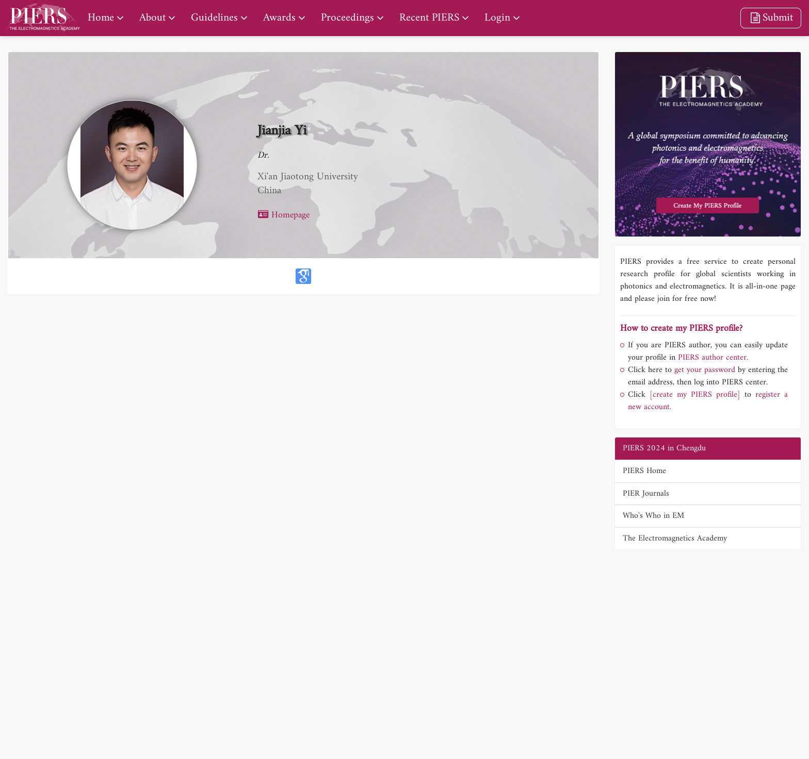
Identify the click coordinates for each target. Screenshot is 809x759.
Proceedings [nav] (347, 17)
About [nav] (152, 17)
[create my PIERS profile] (695, 394)
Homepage (283, 215)
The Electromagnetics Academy (675, 538)
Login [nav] (497, 17)
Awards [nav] (279, 17)
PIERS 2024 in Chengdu (664, 448)
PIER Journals (646, 493)
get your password (703, 370)
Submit (771, 17)
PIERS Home (644, 471)
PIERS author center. (713, 357)
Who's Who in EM (653, 516)
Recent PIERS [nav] (429, 17)
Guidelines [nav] (214, 17)
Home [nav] (101, 17)
